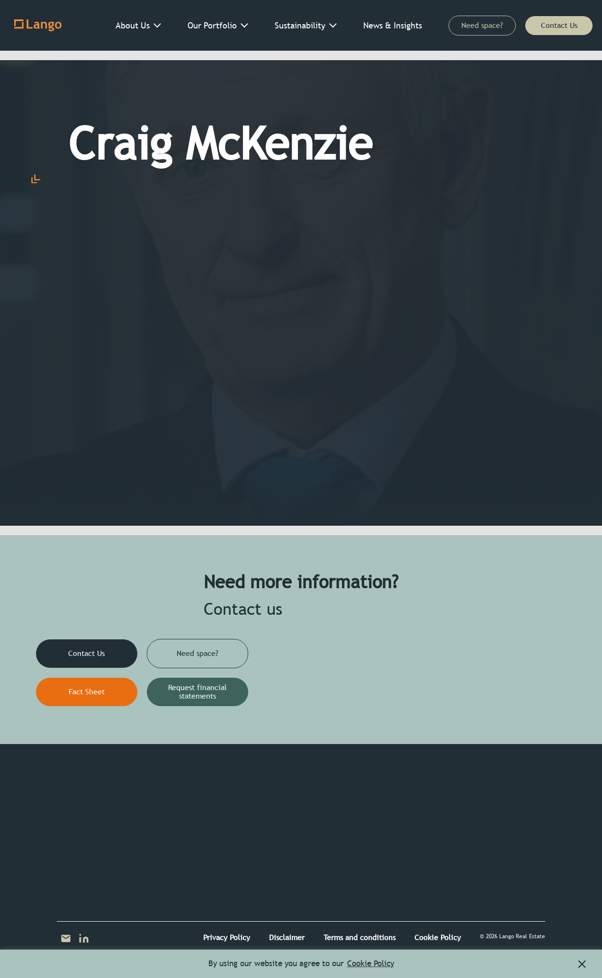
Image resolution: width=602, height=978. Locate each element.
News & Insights (392, 25)
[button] (582, 964)
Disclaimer (287, 937)
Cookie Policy (437, 937)
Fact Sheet (87, 691)
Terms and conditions (359, 937)
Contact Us (559, 25)
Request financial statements (197, 691)
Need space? (482, 25)
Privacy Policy (226, 937)
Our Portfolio (212, 25)
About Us (133, 25)
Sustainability (300, 25)
